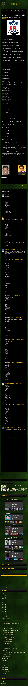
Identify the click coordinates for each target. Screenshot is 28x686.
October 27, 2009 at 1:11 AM (17, 218)
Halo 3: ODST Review (7, 641)
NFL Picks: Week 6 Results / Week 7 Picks (12, 630)
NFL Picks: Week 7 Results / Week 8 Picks (13, 15)
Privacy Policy (3, 681)
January (5, 671)
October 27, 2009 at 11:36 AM (17, 241)
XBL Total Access (5, 576)
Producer (14, 549)
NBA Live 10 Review (7, 639)
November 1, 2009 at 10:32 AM (17, 362)
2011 (3, 613)
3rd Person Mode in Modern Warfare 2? (11, 625)
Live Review (4, 581)
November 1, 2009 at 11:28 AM (17, 404)
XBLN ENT (4, 587)
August (5, 658)
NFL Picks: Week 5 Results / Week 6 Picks (12, 637)
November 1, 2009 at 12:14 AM (17, 339)
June (4, 662)
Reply (6, 214)
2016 (3, 604)
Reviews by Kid (5, 583)
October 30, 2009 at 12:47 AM (17, 295)
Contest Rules (4, 683)
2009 (3, 616)
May (4, 663)
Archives (10, 483)
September (5, 656)
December (5, 618)
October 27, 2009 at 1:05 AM (17, 194)
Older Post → (24, 185)
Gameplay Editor (14, 537)
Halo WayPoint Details (8, 632)
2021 (3, 595)
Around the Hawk (5, 585)
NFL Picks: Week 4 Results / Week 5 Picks (12, 648)
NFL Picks (8, 10)
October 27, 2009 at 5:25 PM (17, 249)
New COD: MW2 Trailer (8, 650)
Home (3, 10)
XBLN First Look (5, 579)
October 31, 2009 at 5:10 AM (17, 317)
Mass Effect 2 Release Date (9, 634)
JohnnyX (7, 383)
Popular (3, 483)
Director (14, 524)
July (4, 660)
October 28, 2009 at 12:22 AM (17, 259)
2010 (3, 615)
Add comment (5, 435)
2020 (3, 597)
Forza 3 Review (6, 643)
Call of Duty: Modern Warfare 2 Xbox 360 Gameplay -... (14, 652)
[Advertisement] (14, 475)
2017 (3, 602)
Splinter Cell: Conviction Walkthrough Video (12, 636)
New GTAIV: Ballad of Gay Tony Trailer (11, 646)
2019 (3, 598)
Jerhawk (6, 17)
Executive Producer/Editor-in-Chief (14, 499)
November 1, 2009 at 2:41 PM (17, 427)
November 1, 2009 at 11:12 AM (15, 383)
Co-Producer (14, 512)
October (5, 621)
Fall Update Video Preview (8, 628)
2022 (3, 593)
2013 (3, 609)
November (5, 620)
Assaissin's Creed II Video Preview (10, 626)
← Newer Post (4, 185)
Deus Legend (8, 218)
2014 (3, 607)
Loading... (3, 571)
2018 (3, 600)
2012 (3, 611)
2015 (3, 606)
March (4, 667)
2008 (3, 673)
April (4, 665)
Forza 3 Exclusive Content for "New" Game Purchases (14, 645)
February (5, 669)
